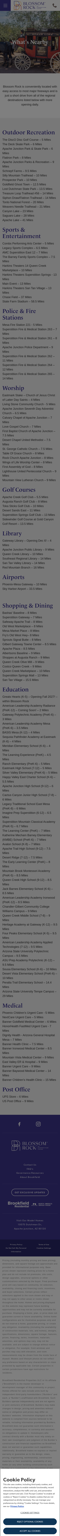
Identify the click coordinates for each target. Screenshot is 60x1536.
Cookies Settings (29, 1519)
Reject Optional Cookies (30, 1528)
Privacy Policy (17, 1512)
